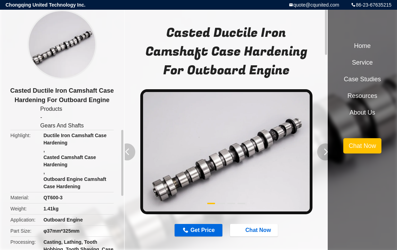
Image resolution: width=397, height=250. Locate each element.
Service (362, 62)
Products (51, 109)
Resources (362, 95)
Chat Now (254, 229)
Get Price (203, 230)
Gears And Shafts (61, 125)
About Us (362, 112)
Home (362, 45)
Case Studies (362, 79)
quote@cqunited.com (316, 5)
